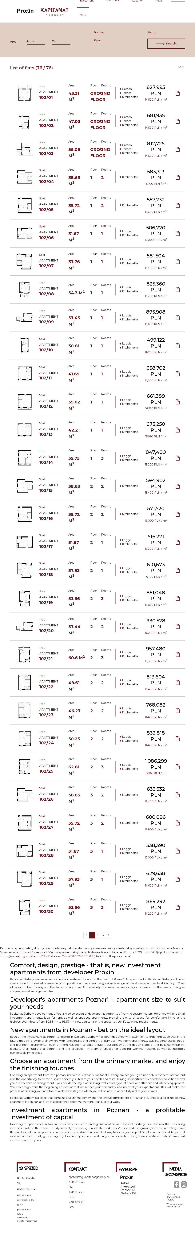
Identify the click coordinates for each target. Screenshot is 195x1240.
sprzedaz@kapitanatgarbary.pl (89, 1177)
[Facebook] (176, 1184)
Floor (96, 40)
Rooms (96, 32)
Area (13, 41)
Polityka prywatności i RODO (173, 1196)
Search (166, 43)
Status (149, 32)
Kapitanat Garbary (22, 979)
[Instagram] (184, 1184)
